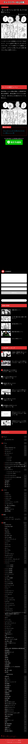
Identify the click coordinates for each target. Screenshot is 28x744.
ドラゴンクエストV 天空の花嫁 (15, 463)
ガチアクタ (15, 546)
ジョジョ (15, 563)
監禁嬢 (15, 700)
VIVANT (15, 493)
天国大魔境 (15, 663)
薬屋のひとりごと (15, 711)
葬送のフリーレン (15, 709)
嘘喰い (15, 656)
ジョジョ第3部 (15, 569)
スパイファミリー (15, 574)
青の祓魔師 (15, 725)
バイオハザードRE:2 (11, 473)
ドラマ (14, 490)
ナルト (15, 596)
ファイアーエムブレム (15, 475)
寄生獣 (15, 668)
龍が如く (15, 483)
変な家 (15, 659)
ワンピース (15, 626)
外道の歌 (15, 661)
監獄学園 (15, 698)
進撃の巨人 (15, 716)
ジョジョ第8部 (15, 572)
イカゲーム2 (15, 496)
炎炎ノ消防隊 (15, 691)
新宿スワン (15, 680)
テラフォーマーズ (15, 585)
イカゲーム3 (15, 498)
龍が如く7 (15, 486)
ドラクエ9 (9, 460)
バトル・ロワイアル (15, 600)
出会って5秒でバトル (15, 643)
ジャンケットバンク (15, 561)
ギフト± (15, 552)
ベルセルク (15, 616)
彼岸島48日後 (10, 674)
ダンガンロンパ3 (15, 439)
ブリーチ (15, 607)
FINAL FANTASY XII (15, 448)
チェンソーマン (15, 581)
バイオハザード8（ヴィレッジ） (14, 471)
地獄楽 (15, 657)
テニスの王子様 (15, 583)
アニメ (14, 437)
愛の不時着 (15, 511)
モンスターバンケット (15, 623)
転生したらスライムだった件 (15, 713)
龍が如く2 (15, 484)
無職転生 (15, 693)
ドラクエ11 (9, 457)
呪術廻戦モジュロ (15, 652)
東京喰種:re (15, 685)
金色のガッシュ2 (15, 720)
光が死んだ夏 (15, 641)
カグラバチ (15, 544)
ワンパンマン (15, 625)
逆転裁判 (15, 481)
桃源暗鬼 (15, 687)
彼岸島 (15, 672)
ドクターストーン (15, 590)
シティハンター (15, 557)
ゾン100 (15, 576)
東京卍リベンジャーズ (15, 682)
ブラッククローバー (15, 605)
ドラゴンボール (15, 592)
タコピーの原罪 (15, 578)
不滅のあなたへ (15, 634)
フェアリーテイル (15, 603)
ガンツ (15, 548)
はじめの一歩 (15, 535)
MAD (15, 528)
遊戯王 (15, 718)
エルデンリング (15, 449)
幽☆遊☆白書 (15, 670)
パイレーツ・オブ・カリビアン (15, 519)
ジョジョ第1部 (10, 565)
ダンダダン (15, 580)
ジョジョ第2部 (10, 566)
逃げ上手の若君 (15, 714)
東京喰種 (15, 684)
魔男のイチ (15, 729)
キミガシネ (15, 451)
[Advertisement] (14, 68)
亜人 (15, 636)
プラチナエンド (15, 611)
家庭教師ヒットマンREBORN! (15, 666)
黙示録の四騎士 (15, 731)
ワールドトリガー (15, 628)
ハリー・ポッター (15, 517)
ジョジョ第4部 (15, 570)
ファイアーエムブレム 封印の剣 (15, 477)
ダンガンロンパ (15, 453)
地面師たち (15, 507)
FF (15, 446)
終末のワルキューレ (15, 707)
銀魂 (15, 722)
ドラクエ (15, 455)
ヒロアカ (15, 601)
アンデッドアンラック (15, 539)
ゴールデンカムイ (15, 554)
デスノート (15, 587)
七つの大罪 (15, 632)
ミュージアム (15, 621)
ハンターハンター (5, 7)
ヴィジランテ (15, 630)
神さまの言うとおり (15, 702)
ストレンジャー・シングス (15, 502)
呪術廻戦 (15, 650)
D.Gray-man (15, 524)
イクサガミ (15, 500)
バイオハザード (15, 469)
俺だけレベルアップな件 (15, 639)
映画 (14, 514)
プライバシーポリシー (11, 740)
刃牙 (15, 645)
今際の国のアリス (15, 637)
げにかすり (15, 534)
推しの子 (15, 678)
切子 (15, 646)
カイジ (15, 543)
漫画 (14, 522)
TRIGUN (15, 532)
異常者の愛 (15, 696)
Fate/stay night (15, 526)
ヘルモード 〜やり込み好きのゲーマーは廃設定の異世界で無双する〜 (15, 613)
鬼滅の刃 (15, 727)
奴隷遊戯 (15, 665)
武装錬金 (15, 689)
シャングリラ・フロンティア (15, 559)
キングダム (15, 550)
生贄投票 (15, 694)
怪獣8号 (15, 676)
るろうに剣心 (15, 537)
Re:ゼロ (15, 530)
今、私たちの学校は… (15, 505)
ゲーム (14, 443)
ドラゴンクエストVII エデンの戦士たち (15, 464)
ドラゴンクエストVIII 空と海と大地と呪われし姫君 (15, 467)
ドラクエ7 (9, 458)
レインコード (15, 479)
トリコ (15, 589)
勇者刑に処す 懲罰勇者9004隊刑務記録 (15, 648)
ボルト (15, 617)
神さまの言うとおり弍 (15, 704)
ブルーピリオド (15, 609)
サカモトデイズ (15, 555)
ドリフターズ (15, 594)
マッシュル (15, 619)
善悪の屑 (15, 654)
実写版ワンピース (15, 509)
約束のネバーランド (15, 705)
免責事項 (19, 740)
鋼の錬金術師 (15, 724)
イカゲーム (15, 494)
